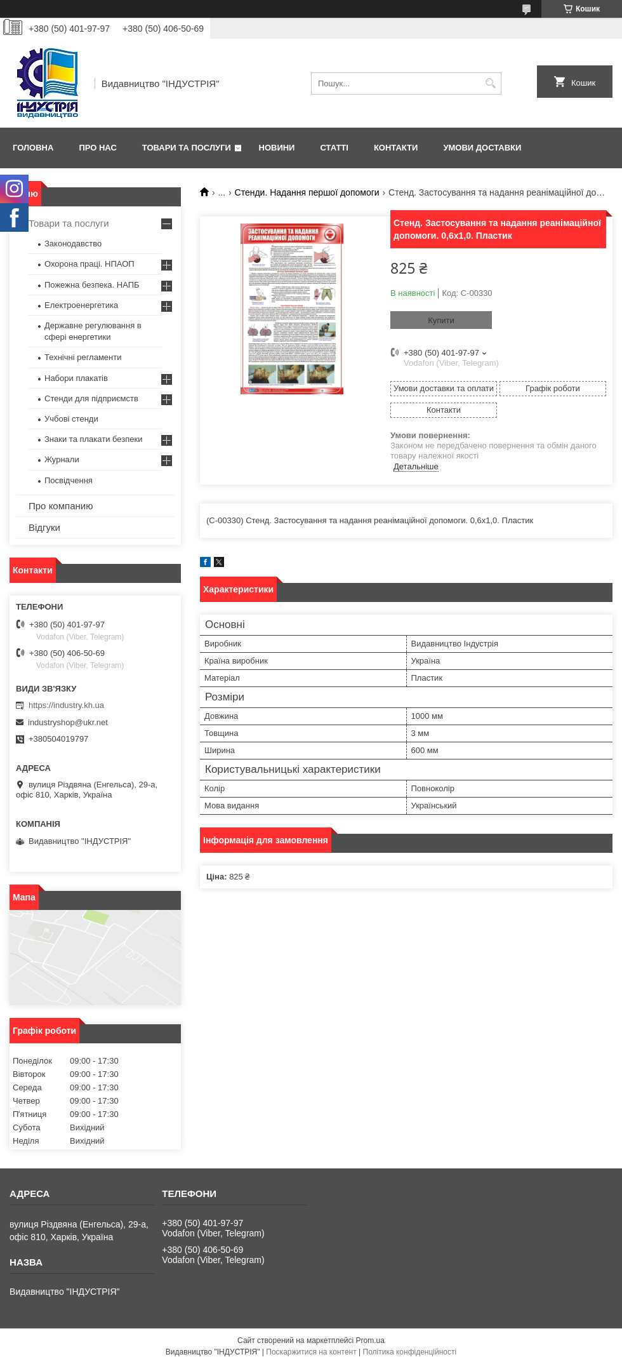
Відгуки (44, 527)
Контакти (396, 147)
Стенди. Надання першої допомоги (307, 192)
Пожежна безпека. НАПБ (92, 285)
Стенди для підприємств (91, 398)
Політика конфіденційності (410, 1351)
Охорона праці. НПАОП (89, 264)
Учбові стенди (71, 419)
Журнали (61, 459)
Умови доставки (482, 147)
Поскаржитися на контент (311, 1351)
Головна (33, 147)
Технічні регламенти (82, 357)
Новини (277, 147)
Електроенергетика (81, 305)
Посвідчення (68, 480)
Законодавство (73, 243)
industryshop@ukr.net (68, 722)
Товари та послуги (186, 147)
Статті (334, 147)
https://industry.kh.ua (66, 705)
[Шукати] (490, 83)
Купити (441, 320)
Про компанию (61, 505)
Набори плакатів (76, 378)
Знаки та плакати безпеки (93, 439)
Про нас (97, 147)
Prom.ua (370, 1340)
